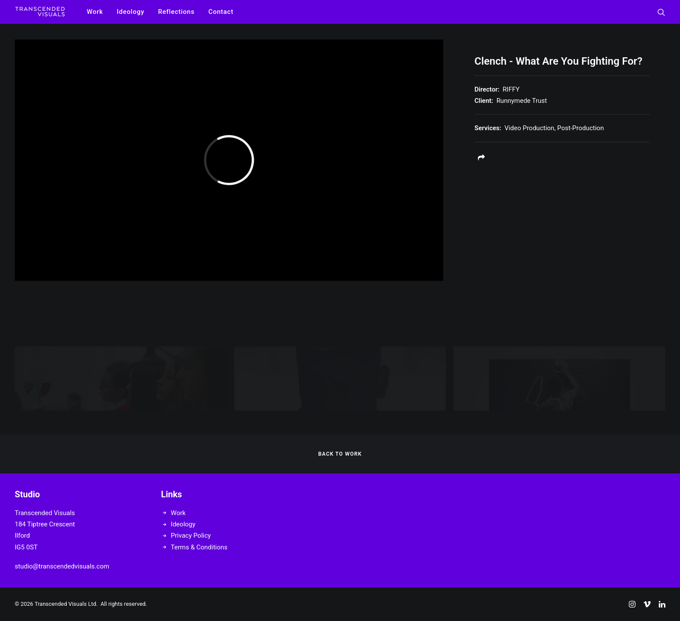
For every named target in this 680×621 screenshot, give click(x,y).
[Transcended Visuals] (40, 12)
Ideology (130, 12)
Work (95, 12)
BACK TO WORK (340, 454)
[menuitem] (95, 12)
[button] (661, 12)
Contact (220, 12)
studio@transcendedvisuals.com (62, 566)
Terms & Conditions (199, 547)
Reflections (176, 12)
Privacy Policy (191, 535)
